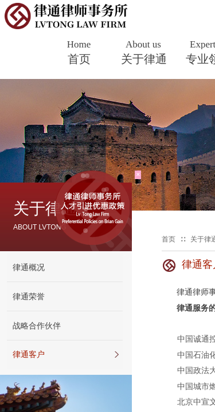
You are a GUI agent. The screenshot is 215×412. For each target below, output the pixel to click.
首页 (79, 59)
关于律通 (144, 59)
